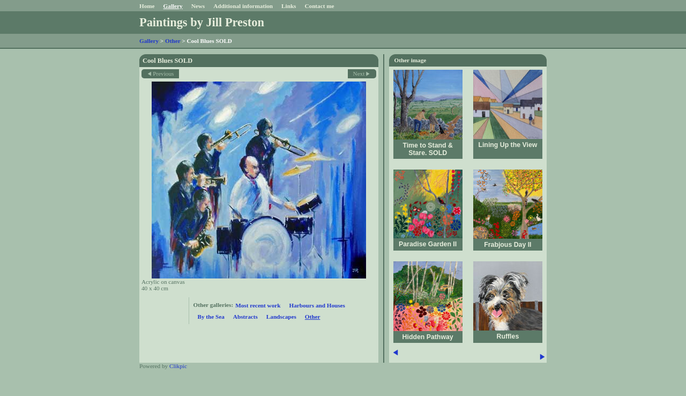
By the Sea (211, 316)
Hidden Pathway (427, 337)
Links (288, 6)
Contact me (319, 6)
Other (172, 41)
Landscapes (281, 316)
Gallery (173, 6)
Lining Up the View (507, 145)
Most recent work (257, 305)
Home (147, 6)
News (198, 6)
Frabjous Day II (507, 244)
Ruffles (508, 336)
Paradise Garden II (428, 244)
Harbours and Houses (317, 305)
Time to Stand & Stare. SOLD (427, 149)
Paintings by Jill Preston (201, 22)
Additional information (243, 6)
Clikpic (178, 366)
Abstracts (245, 316)
